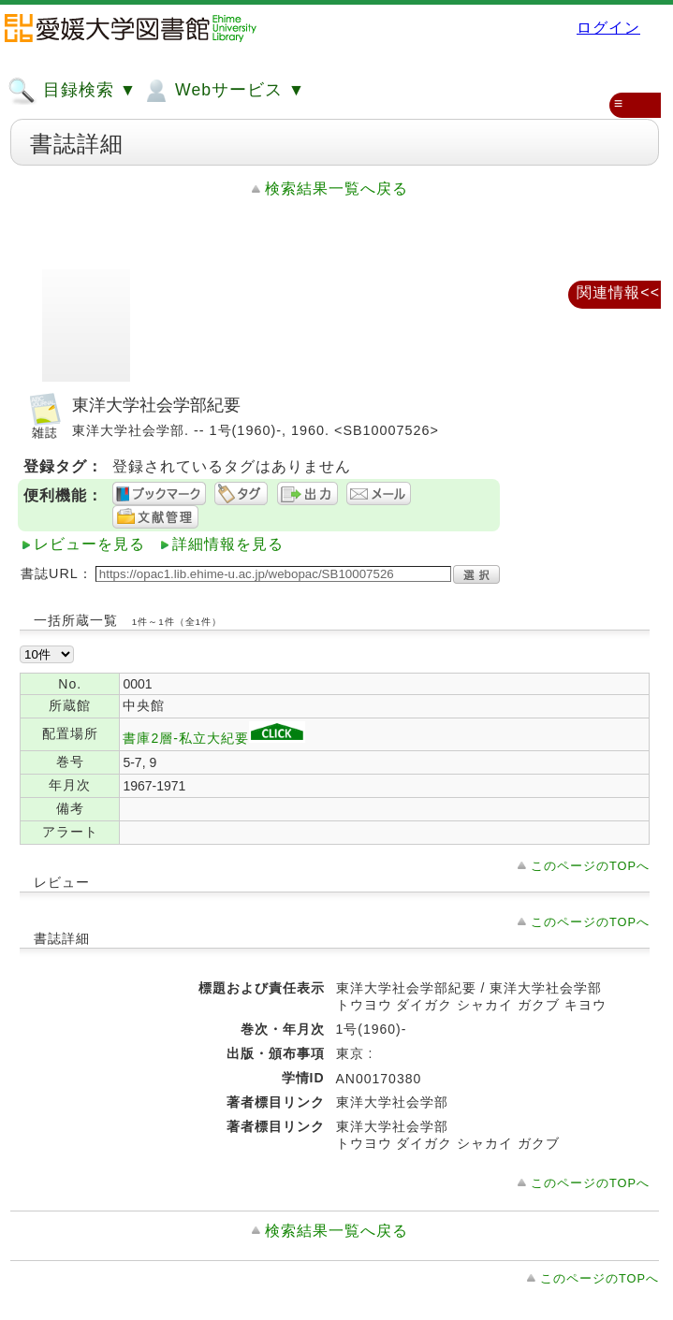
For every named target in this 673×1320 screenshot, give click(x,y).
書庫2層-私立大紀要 (213, 738)
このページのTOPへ (590, 866)
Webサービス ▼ (223, 91)
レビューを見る (89, 544)
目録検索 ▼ (72, 91)
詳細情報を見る (228, 544)
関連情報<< (618, 292)
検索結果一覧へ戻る (336, 188)
